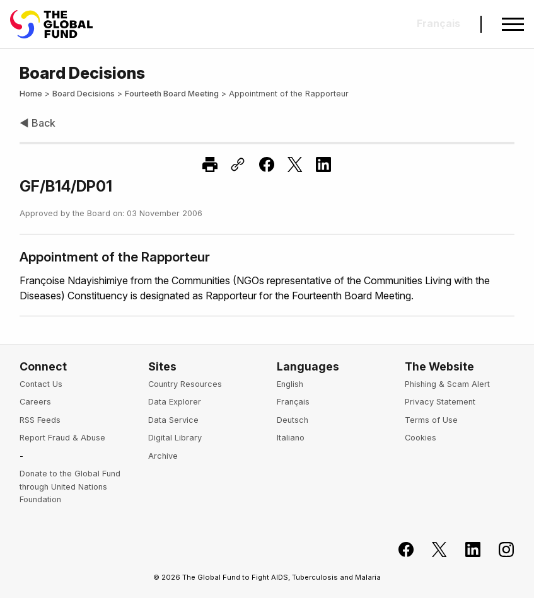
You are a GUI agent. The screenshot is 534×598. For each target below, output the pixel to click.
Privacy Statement (440, 401)
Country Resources (185, 384)
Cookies (420, 437)
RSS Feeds (40, 420)
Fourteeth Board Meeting (172, 93)
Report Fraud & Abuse (62, 437)
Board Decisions (83, 93)
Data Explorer (174, 401)
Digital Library (175, 437)
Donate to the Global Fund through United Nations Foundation (70, 486)
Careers (35, 401)
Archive (163, 456)
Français (293, 401)
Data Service (173, 420)
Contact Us (41, 384)
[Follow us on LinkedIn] (465, 550)
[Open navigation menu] (513, 24)
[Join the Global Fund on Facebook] (398, 550)
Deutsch (292, 420)
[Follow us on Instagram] (499, 550)
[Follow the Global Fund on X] (432, 550)
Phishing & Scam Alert (447, 384)
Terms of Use (431, 420)
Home (31, 93)
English (290, 384)
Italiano (291, 437)
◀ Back (37, 123)
